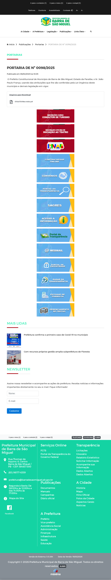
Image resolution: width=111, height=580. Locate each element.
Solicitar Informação (87, 461)
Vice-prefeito (48, 522)
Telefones (31, 10)
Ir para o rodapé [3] (73, 3)
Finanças (46, 533)
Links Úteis (79, 31)
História (80, 488)
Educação (46, 543)
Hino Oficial (83, 495)
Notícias (81, 505)
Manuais (45, 491)
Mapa (79, 491)
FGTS (43, 450)
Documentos (48, 488)
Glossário (81, 454)
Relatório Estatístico (87, 457)
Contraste (68, 10)
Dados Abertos (84, 471)
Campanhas (47, 495)
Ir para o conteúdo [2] (30, 437)
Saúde (44, 540)
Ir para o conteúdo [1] (38, 3)
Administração (49, 529)
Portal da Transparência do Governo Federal (56, 455)
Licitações (82, 450)
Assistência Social (51, 526)
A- (82, 10)
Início (12, 44)
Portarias (40, 44)
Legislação (51, 31)
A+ (77, 10)
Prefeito (45, 519)
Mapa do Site (16, 498)
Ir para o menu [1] (14, 437)
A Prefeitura (38, 31)
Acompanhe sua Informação (85, 466)
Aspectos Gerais (85, 502)
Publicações (65, 31)
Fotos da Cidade (85, 498)
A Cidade (25, 31)
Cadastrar (14, 411)
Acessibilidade (54, 10)
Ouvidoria (42, 10)
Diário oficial (48, 498)
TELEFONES (77, 437)
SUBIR (97, 437)
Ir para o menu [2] (56, 3)
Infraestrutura (48, 536)
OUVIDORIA (88, 437)
